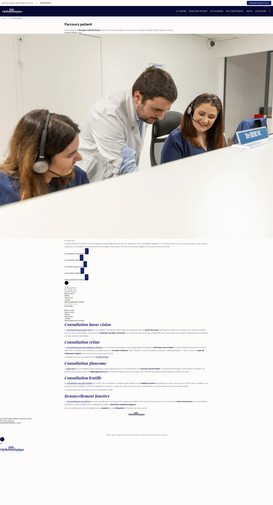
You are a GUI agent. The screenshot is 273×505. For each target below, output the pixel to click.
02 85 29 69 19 (45, 3)
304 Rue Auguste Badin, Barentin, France (17, 3)
